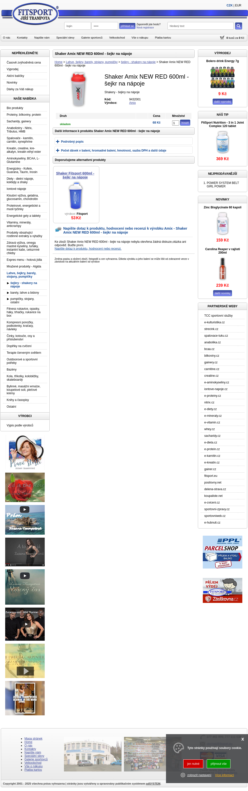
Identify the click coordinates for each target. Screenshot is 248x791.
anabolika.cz (212, 342)
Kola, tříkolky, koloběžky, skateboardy (23, 377)
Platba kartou (163, 37)
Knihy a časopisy (18, 400)
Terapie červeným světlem (24, 352)
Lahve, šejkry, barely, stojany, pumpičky (92, 62)
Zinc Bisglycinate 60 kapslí (223, 207)
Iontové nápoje (16, 189)
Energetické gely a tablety (24, 216)
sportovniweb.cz (215, 516)
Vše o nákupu (140, 37)
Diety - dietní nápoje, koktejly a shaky (20, 180)
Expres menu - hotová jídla (24, 260)
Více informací (224, 775)
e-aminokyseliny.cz (216, 382)
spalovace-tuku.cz (216, 335)
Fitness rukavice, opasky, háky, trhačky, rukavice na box (24, 312)
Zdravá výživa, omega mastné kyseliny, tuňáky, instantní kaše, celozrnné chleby (23, 248)
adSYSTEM (153, 783)
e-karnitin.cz (212, 456)
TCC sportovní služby (218, 315)
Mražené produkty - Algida (24, 266)
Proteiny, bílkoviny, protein (24, 114)
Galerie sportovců (92, 37)
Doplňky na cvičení (19, 346)
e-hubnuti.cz (212, 522)
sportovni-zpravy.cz (216, 509)
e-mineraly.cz (213, 415)
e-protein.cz (212, 449)
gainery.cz (211, 362)
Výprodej (12, 69)
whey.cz (209, 429)
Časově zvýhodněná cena (24, 62)
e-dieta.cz (210, 442)
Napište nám (42, 37)
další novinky (222, 293)
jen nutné (193, 764)
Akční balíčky (15, 76)
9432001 (135, 99)
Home (58, 62)
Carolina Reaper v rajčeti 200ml (222, 250)
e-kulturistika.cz (214, 322)
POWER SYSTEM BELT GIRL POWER (223, 184)
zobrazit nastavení (199, 775)
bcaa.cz (209, 349)
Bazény (12, 369)
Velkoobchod (117, 37)
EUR (238, 5)
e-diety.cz (210, 409)
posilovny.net (212, 482)
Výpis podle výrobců (20, 425)
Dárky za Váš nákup (20, 89)
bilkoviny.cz (211, 355)
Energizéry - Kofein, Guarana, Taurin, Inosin (22, 170)
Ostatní (11, 406)
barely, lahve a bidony (24, 292)
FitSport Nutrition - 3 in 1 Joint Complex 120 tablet (222, 124)
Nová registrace (145, 27)
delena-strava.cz (215, 489)
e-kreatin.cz (212, 462)
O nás (6, 37)
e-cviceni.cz (212, 502)
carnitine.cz (211, 369)
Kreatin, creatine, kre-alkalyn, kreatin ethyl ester (24, 150)
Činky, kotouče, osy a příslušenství (21, 337)
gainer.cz (210, 469)
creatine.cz (211, 375)
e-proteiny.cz (212, 395)
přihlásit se (127, 25)
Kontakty (22, 37)
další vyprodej (222, 101)
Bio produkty (15, 108)
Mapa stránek (33, 738)
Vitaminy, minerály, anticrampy (19, 224)
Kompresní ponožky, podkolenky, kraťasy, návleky (20, 326)
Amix (132, 103)
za (236, 37)
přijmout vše (219, 764)
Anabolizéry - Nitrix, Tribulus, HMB (19, 129)
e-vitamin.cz (212, 422)
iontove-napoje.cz (215, 389)
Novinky (12, 82)
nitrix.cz (209, 402)
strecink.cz (211, 329)
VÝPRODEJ (222, 53)
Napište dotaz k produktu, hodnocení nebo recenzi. (88, 248)
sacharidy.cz (212, 436)
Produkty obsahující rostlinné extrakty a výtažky (24, 234)
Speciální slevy (65, 37)
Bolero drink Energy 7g (222, 61)
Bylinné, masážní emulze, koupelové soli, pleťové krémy (24, 390)
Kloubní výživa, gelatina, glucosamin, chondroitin (23, 197)
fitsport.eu (210, 476)
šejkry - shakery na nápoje (138, 62)
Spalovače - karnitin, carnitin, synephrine (20, 139)
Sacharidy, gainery (19, 121)
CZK (230, 5)
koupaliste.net (213, 496)
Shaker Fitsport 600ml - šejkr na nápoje (75, 175)
